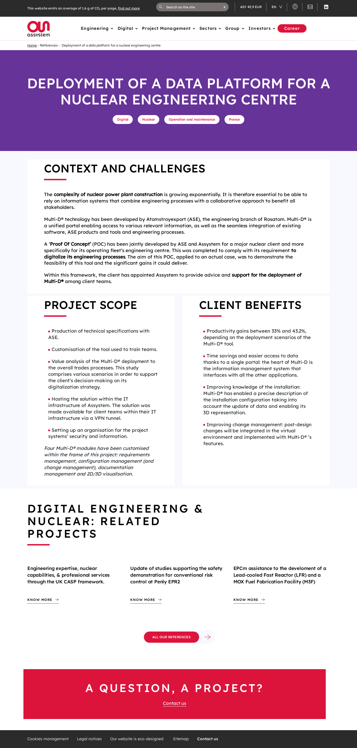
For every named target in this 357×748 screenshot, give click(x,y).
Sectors (208, 28)
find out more (129, 8)
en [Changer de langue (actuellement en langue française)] (274, 7)
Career (292, 28)
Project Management (166, 28)
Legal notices (89, 739)
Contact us (174, 703)
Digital (126, 28)
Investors (260, 28)
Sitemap (181, 739)
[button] (224, 6)
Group (232, 28)
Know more (39, 600)
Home (32, 45)
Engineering (95, 28)
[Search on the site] (194, 6)
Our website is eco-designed (137, 739)
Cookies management (48, 739)
